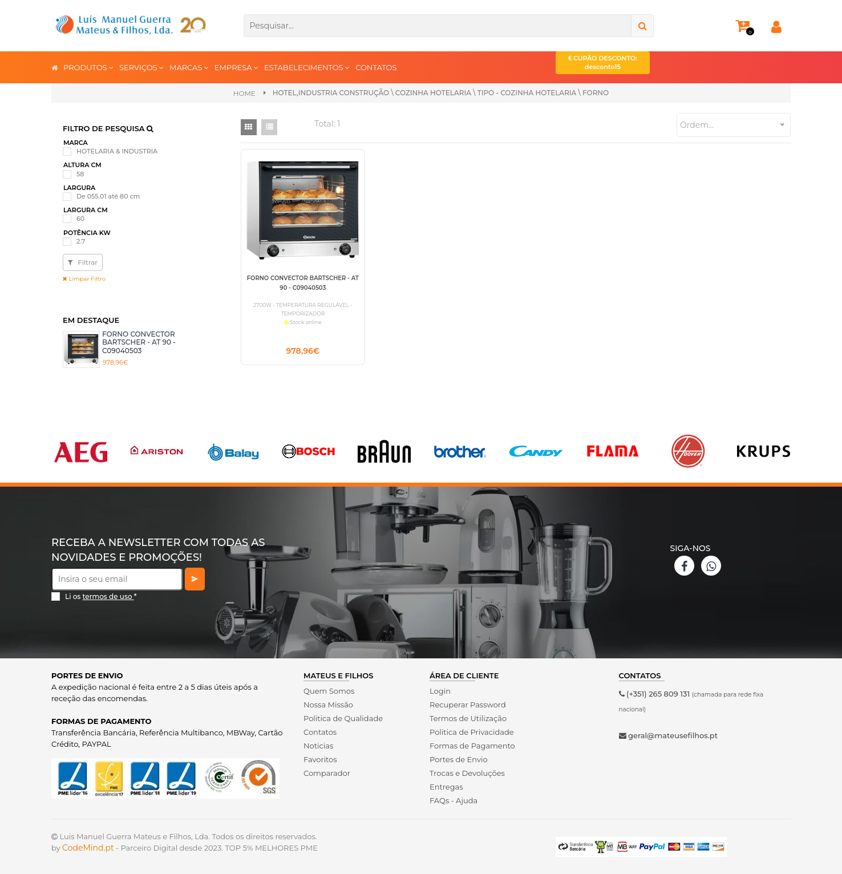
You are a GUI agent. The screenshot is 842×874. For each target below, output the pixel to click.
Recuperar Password (468, 704)
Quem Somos (328, 690)
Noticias (318, 745)
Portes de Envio (458, 759)
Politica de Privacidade (471, 732)
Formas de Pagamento (472, 745)
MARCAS (189, 67)
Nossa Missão (328, 704)
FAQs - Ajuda (453, 800)
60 (80, 218)
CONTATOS (375, 67)
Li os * (101, 596)
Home (244, 93)
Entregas (446, 786)
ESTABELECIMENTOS (307, 67)
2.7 (80, 241)
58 (80, 174)
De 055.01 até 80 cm (108, 196)
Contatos (320, 732)
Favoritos (320, 759)
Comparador (326, 773)
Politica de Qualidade (343, 718)
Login (440, 690)
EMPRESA (236, 67)
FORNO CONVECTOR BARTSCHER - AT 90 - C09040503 (139, 342)
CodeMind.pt (88, 848)
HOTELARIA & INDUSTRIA (116, 151)
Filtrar (83, 262)
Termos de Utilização (468, 718)
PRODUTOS (88, 67)
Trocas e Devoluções (467, 773)
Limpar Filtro (84, 278)
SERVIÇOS (141, 67)
